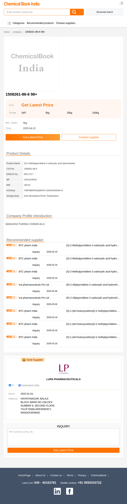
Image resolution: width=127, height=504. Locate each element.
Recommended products (40, 23)
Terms (70, 475)
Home (6, 32)
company (17, 32)
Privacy (82, 475)
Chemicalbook (98, 475)
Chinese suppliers (65, 23)
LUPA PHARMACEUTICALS (63, 379)
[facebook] (69, 491)
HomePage (24, 475)
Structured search (104, 12)
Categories (18, 23)
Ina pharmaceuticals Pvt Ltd (34, 284)
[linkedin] (57, 491)
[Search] (76, 12)
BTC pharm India (28, 245)
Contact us (56, 475)
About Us (40, 475)
